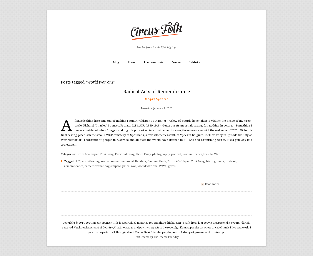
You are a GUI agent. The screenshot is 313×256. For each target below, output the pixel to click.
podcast (176, 154)
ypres (171, 166)
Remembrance (192, 154)
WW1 (162, 166)
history (210, 161)
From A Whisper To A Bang (95, 154)
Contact (176, 62)
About (131, 62)
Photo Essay (143, 154)
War (217, 154)
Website (195, 62)
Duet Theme (142, 237)
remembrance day (97, 166)
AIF (78, 161)
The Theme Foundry (166, 237)
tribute (208, 154)
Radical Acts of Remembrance (156, 91)
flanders (140, 161)
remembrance (73, 166)
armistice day (90, 161)
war (133, 166)
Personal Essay (124, 154)
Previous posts (153, 62)
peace (220, 161)
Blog (116, 62)
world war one (148, 166)
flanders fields (156, 161)
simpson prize (120, 166)
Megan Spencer (156, 99)
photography (161, 154)
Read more (212, 184)
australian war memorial (117, 161)
